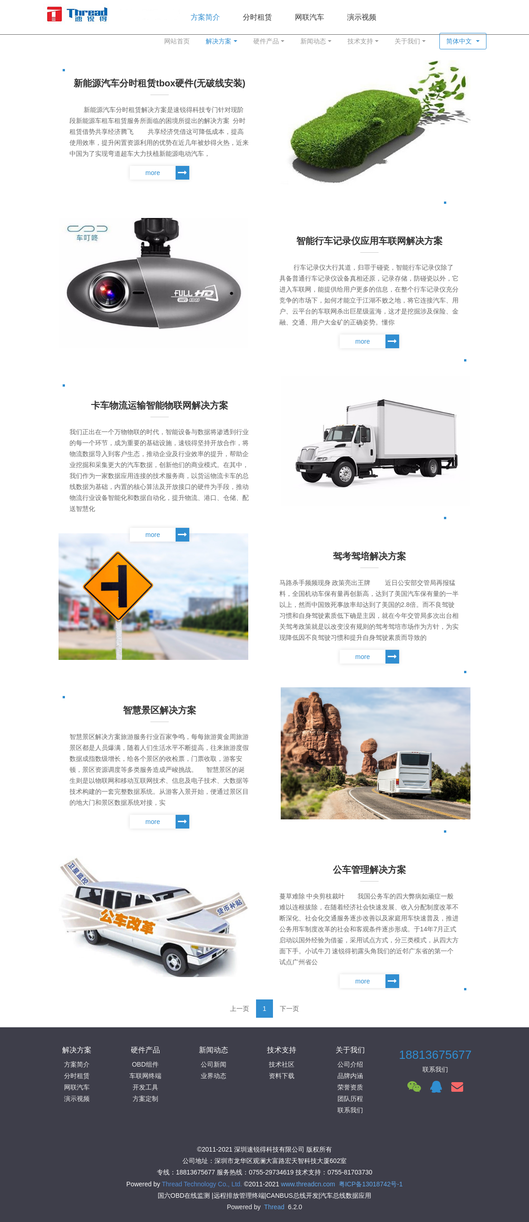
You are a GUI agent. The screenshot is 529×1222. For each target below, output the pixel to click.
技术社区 (281, 1064)
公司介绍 (350, 1064)
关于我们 (407, 41)
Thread (274, 1207)
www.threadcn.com (308, 1184)
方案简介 (77, 1064)
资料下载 (281, 1075)
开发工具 (145, 1087)
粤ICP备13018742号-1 (371, 1184)
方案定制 (145, 1098)
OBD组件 (145, 1064)
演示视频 (77, 1098)
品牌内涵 (350, 1075)
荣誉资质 (350, 1087)
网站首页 (177, 41)
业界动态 (213, 1075)
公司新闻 (213, 1064)
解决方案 (218, 41)
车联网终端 (145, 1075)
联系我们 (350, 1110)
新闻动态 (313, 41)
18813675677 (435, 1055)
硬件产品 (266, 41)
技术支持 (360, 41)
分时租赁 (77, 1075)
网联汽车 (77, 1087)
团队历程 (350, 1098)
